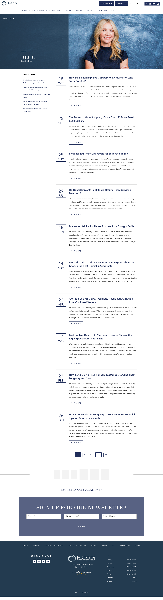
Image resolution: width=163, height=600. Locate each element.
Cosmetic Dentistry (46, 10)
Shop (113, 10)
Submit (81, 530)
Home (24, 10)
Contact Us (121, 3)
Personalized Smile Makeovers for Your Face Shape (98, 154)
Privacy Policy (81, 596)
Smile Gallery (91, 10)
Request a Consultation (79, 492)
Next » (117, 457)
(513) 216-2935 (136, 3)
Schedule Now (107, 3)
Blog (12, 19)
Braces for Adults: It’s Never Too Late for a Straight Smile (101, 227)
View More (76, 106)
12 (107, 457)
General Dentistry (65, 10)
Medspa (79, 10)
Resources (103, 10)
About (32, 10)
